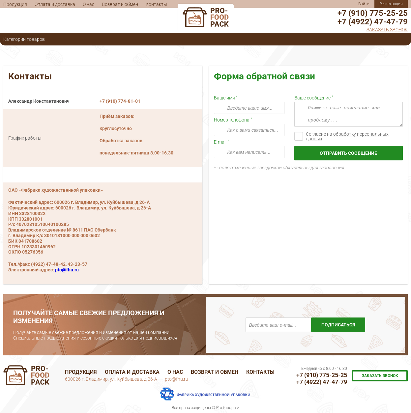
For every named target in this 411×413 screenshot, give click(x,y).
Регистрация (391, 4)
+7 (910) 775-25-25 (373, 13)
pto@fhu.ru (67, 269)
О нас (88, 4)
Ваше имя (225, 97)
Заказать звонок (387, 29)
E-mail (220, 142)
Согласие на (347, 136)
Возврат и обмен (120, 4)
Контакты (156, 4)
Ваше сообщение (313, 97)
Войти (363, 4)
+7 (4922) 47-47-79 (373, 22)
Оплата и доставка (55, 4)
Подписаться (338, 324)
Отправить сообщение (348, 153)
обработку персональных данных (347, 136)
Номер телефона (232, 120)
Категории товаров (24, 39)
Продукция (15, 4)
